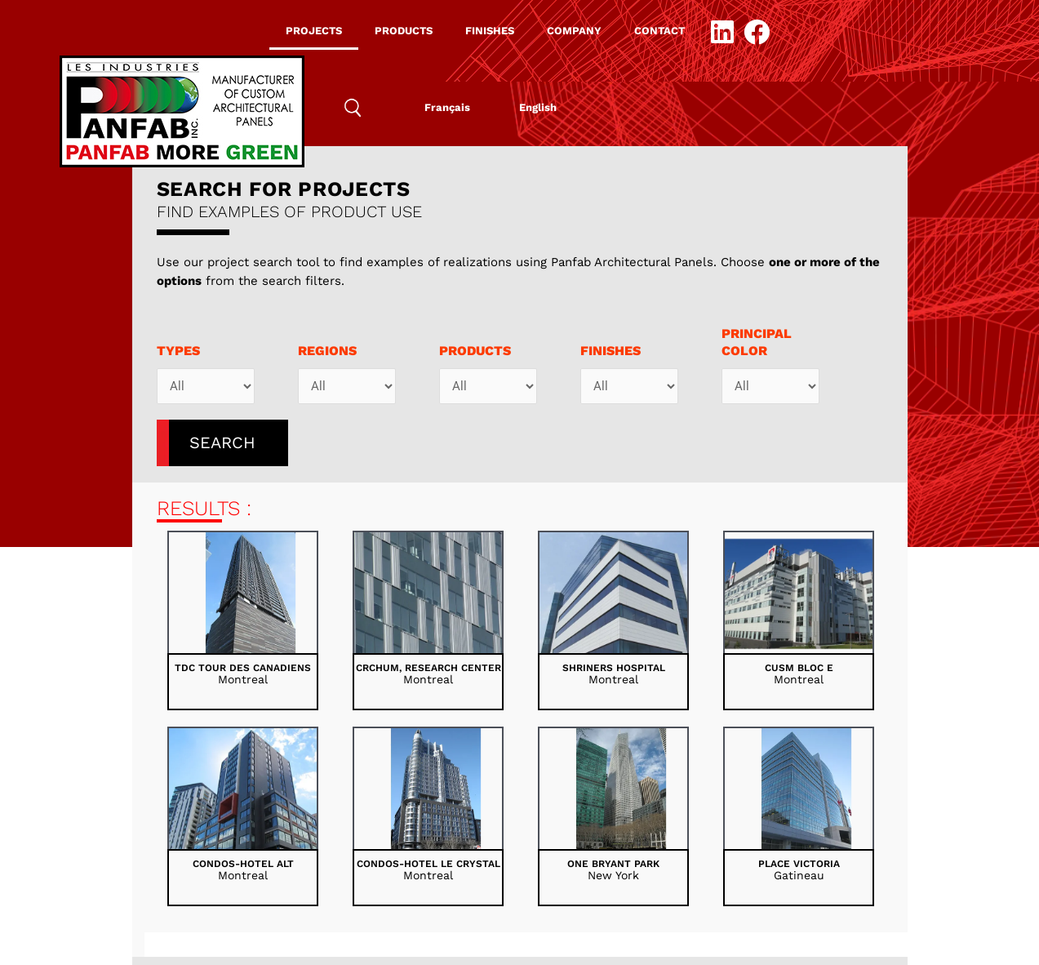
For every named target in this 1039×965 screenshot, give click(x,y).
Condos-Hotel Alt (243, 863)
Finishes (610, 350)
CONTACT (659, 30)
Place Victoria (799, 863)
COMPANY (574, 30)
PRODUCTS (404, 30)
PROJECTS (314, 30)
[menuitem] (447, 107)
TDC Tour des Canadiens (243, 668)
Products (475, 350)
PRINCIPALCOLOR (757, 342)
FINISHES (489, 30)
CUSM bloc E (799, 668)
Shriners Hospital (613, 668)
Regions (327, 350)
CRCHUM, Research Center (428, 668)
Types (178, 350)
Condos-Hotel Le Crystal (428, 863)
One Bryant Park (613, 863)
